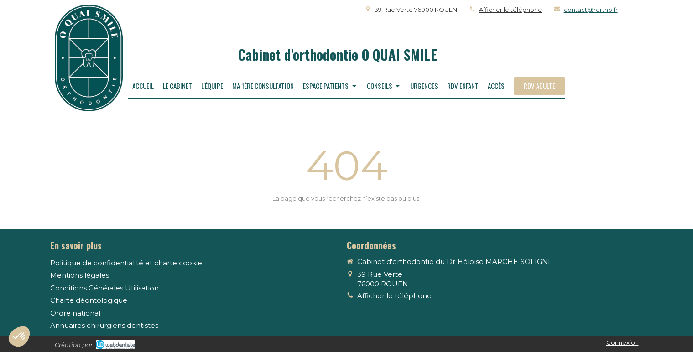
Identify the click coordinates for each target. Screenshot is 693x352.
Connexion (622, 342)
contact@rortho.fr (591, 9)
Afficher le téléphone (510, 9)
